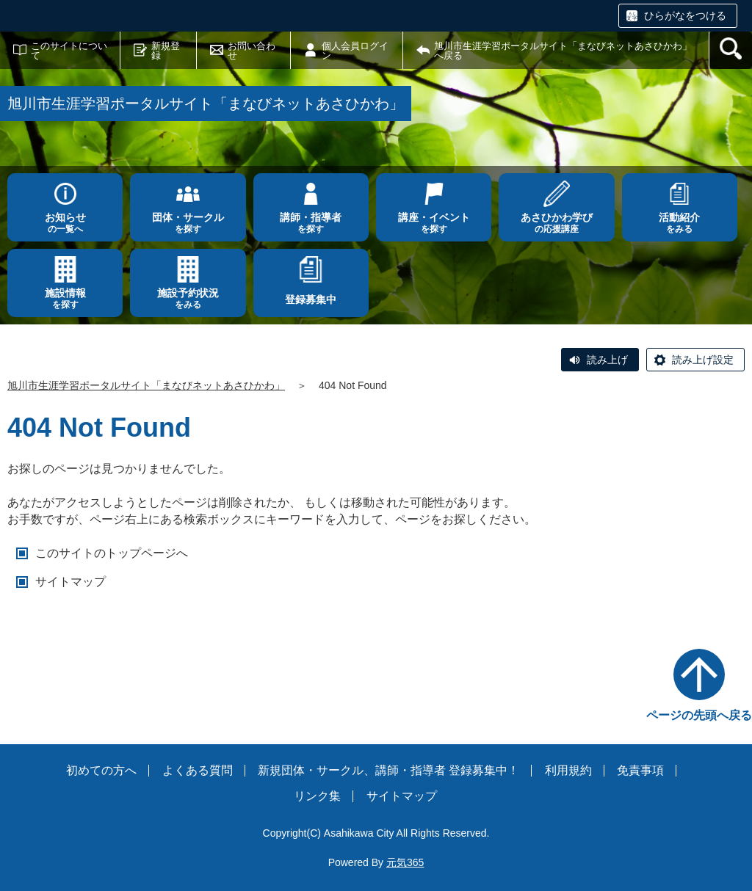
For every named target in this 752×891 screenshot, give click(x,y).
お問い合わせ (251, 50)
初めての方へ (101, 770)
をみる (679, 222)
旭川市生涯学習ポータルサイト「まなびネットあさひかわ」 (146, 385)
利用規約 (568, 770)
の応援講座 (556, 222)
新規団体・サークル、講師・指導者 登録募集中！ (388, 770)
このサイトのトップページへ (111, 553)
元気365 (405, 862)
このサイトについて (69, 50)
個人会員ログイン (355, 50)
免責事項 (640, 770)
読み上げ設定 (703, 360)
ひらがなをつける (685, 15)
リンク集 (317, 796)
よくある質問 (197, 770)
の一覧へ (65, 222)
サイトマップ (70, 581)
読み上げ (607, 360)
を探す (187, 222)
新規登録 (165, 50)
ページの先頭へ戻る (699, 715)
